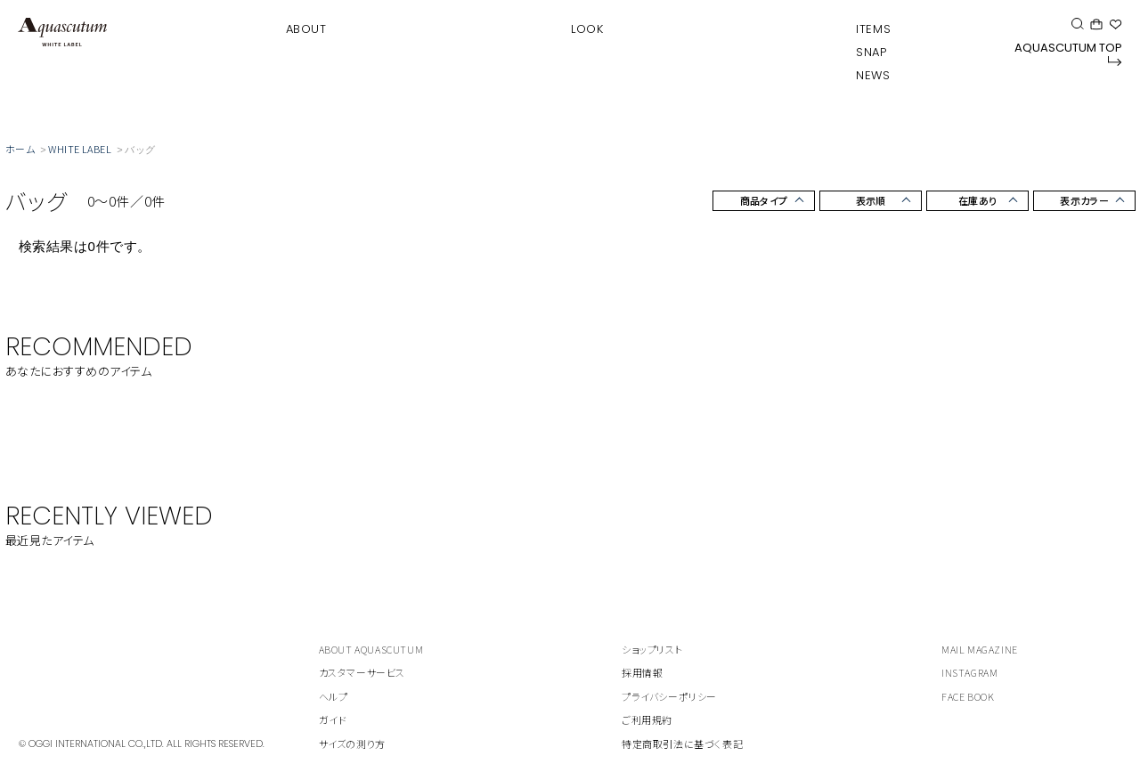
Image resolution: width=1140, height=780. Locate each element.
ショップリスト (652, 649)
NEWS (873, 75)
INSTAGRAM (969, 672)
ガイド (333, 719)
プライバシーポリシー (669, 696)
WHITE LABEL (79, 149)
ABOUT (306, 28)
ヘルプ (333, 696)
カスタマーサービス (362, 672)
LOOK (587, 28)
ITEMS (873, 28)
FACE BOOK (967, 696)
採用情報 (642, 672)
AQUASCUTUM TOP (1068, 52)
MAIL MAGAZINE (979, 649)
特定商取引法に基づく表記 (682, 743)
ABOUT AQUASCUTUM (371, 649)
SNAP (871, 52)
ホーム (20, 149)
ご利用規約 (647, 719)
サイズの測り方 (352, 743)
